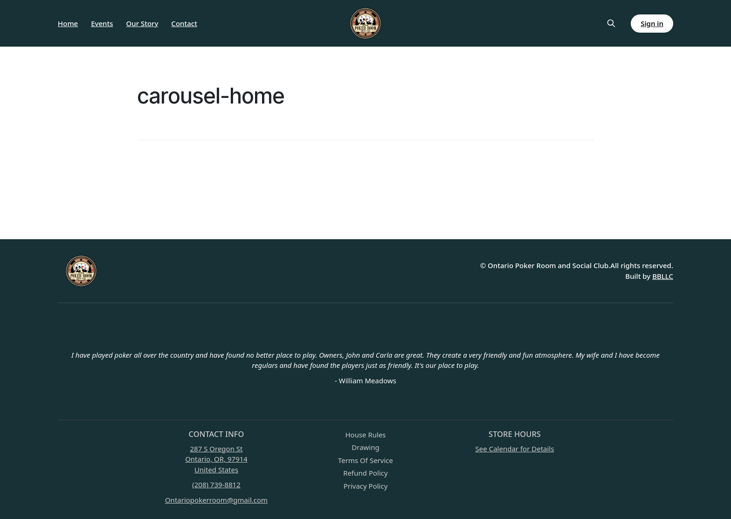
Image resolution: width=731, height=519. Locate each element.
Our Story (142, 23)
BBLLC (662, 276)
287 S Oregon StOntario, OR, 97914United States (216, 459)
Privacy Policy (366, 486)
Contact (184, 23)
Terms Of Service (365, 460)
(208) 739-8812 (216, 484)
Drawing (365, 447)
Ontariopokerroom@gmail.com (216, 500)
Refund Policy (365, 472)
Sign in (652, 23)
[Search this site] (611, 23)
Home (68, 23)
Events (102, 23)
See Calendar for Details (515, 448)
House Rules (365, 434)
